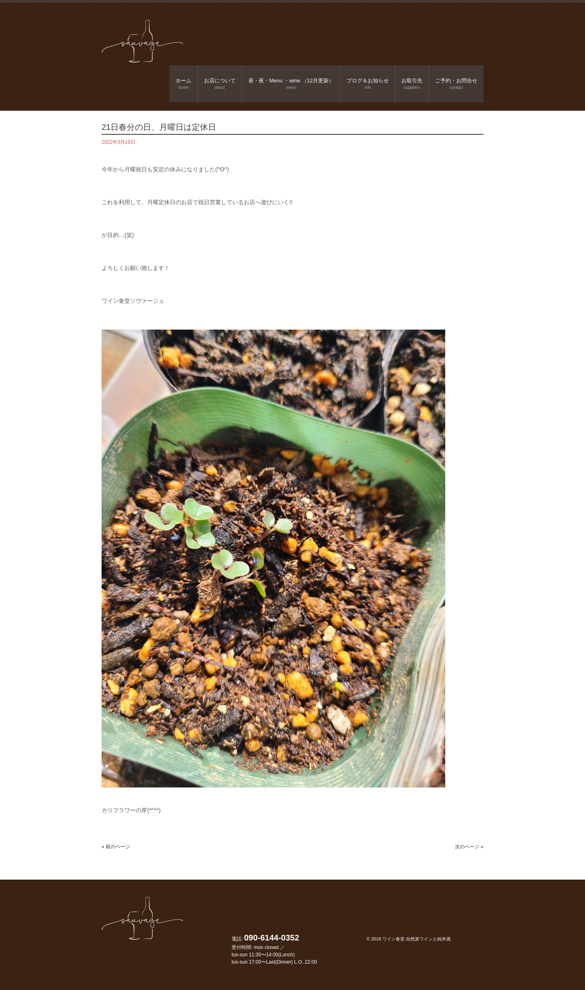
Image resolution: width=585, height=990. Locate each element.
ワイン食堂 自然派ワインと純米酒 (416, 938)
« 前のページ (116, 847)
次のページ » (469, 847)
